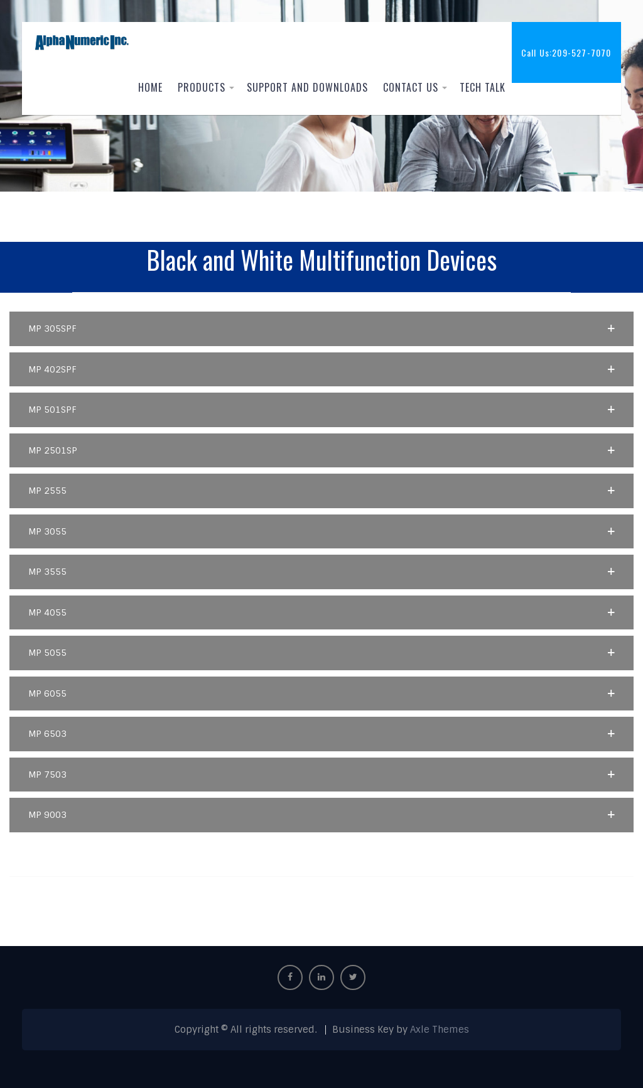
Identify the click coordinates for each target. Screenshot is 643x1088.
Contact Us (410, 87)
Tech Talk (482, 87)
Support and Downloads (307, 87)
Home (150, 87)
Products (201, 87)
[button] (321, 329)
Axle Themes (439, 1029)
